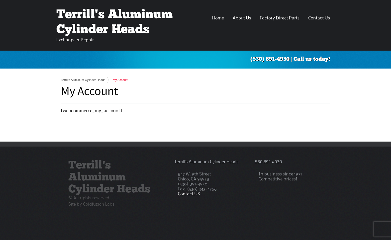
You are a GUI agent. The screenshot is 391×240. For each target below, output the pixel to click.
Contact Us (319, 18)
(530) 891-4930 (270, 59)
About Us (242, 18)
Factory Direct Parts (279, 18)
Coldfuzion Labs (98, 204)
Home (218, 18)
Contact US (189, 194)
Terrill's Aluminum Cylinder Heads (83, 80)
